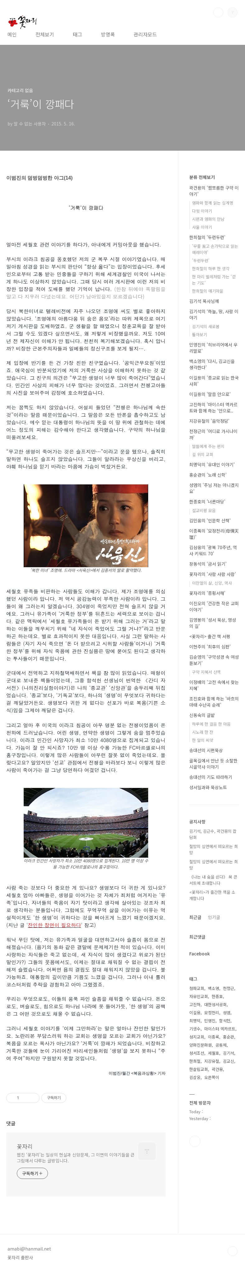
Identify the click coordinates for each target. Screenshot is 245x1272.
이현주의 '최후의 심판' (210, 646)
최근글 (195, 917)
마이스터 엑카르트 (219, 1029)
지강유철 (211, 1061)
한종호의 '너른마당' (207, 501)
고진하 (194, 1004)
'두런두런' (201, 260)
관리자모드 (145, 34)
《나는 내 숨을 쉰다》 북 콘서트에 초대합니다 (213, 880)
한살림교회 (198, 1069)
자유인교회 (198, 996)
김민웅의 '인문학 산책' (210, 520)
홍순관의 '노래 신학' (208, 475)
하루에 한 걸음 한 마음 (211, 724)
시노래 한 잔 (202, 732)
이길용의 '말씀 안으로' (210, 394)
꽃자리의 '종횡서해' (207, 593)
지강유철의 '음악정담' (209, 421)
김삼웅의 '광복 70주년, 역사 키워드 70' (213, 550)
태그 (77, 34)
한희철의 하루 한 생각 (210, 268)
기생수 (194, 1029)
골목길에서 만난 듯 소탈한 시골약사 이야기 (213, 763)
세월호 (213, 1053)
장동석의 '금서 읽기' (208, 564)
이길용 (194, 1012)
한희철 (194, 1061)
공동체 (221, 1045)
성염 (226, 1012)
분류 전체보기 (202, 177)
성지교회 (196, 1037)
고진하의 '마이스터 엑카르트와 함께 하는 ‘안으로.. (213, 407)
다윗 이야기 (202, 211)
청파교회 (196, 988)
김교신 (228, 1061)
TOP (233, 1251)
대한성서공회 (215, 1004)
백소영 (213, 988)
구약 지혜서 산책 (206, 672)
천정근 (228, 988)
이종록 (213, 1037)
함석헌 (224, 1021)
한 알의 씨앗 (202, 740)
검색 (218, 12)
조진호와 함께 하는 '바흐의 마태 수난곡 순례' (214, 701)
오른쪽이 (211, 1077)
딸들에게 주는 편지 (208, 446)
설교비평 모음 (204, 510)
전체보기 (44, 34)
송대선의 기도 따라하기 (210, 777)
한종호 (217, 996)
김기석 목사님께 (204, 301)
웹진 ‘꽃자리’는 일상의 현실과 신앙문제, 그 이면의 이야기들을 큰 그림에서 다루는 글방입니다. (75, 1158)
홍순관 (228, 1037)
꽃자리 (25, 1146)
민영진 (209, 1021)
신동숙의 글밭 (202, 715)
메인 (12, 34)
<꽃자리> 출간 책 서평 (209, 636)
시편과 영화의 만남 (208, 219)
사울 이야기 (202, 227)
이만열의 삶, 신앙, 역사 (212, 583)
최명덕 (194, 1021)
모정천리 (211, 1012)
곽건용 (217, 1069)
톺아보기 (199, 334)
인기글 (214, 917)
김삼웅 (194, 1077)
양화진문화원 (200, 1045)
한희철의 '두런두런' (207, 237)
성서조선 (196, 1053)
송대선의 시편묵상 (206, 750)
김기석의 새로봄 (205, 326)
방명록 (108, 34)
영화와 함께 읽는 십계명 (212, 203)
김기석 (228, 1053)
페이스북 (194, 1141)
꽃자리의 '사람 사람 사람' (212, 574)
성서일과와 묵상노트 (208, 787)
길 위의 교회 (202, 454)
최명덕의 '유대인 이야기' (212, 464)
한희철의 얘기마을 (207, 291)
